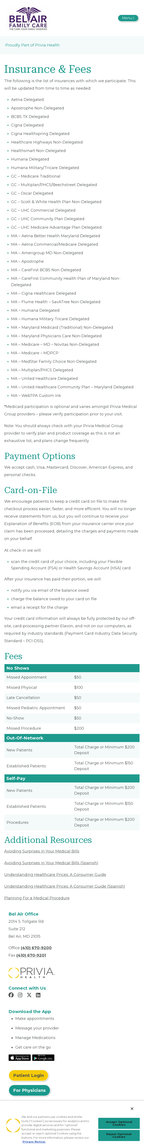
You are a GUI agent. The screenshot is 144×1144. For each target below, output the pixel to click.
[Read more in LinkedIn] (39, 995)
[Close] (132, 1108)
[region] (72, 1122)
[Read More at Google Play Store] (43, 1057)
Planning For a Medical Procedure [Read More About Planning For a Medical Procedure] (37, 898)
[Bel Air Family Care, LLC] (28, 18)
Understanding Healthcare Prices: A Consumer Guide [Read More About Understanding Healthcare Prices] (55, 874)
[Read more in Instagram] (21, 995)
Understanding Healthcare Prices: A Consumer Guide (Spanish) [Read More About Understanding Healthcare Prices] (64, 886)
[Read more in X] (30, 995)
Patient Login (28, 1075)
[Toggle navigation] (128, 18)
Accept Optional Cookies (119, 1123)
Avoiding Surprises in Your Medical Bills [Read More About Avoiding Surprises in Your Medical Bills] (41, 851)
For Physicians (29, 1090)
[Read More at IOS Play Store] (20, 1057)
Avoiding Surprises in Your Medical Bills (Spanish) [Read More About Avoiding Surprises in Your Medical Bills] (51, 863)
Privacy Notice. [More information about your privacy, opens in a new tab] (34, 1141)
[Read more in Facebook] (12, 995)
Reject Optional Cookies (118, 1135)
